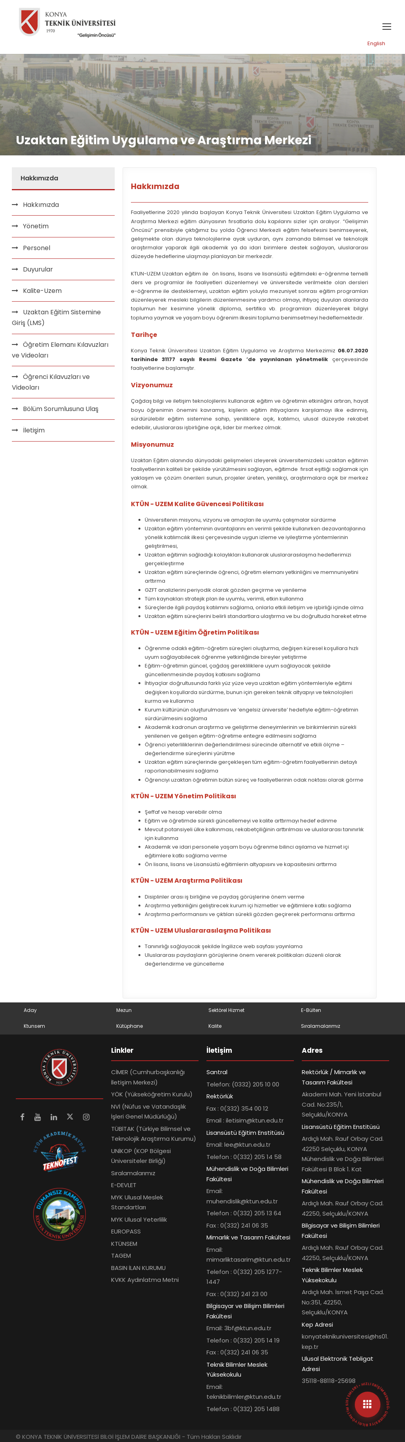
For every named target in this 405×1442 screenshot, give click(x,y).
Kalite (214, 1026)
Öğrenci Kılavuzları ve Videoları (51, 382)
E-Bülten (311, 1010)
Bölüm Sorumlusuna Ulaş (60, 408)
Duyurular (38, 269)
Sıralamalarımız (320, 1026)
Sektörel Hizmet (226, 1010)
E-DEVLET (123, 1185)
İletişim (34, 430)
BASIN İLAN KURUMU (138, 1268)
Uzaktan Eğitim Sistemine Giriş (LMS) (56, 317)
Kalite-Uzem (42, 290)
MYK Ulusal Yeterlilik (139, 1219)
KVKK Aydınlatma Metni (145, 1280)
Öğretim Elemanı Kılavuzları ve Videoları (60, 350)
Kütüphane (129, 1026)
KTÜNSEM (124, 1243)
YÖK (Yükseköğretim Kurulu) (152, 1094)
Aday (30, 1010)
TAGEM (121, 1255)
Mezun (124, 1010)
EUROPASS (126, 1231)
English (376, 43)
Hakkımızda (41, 204)
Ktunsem (34, 1026)
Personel (36, 247)
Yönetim (36, 226)
